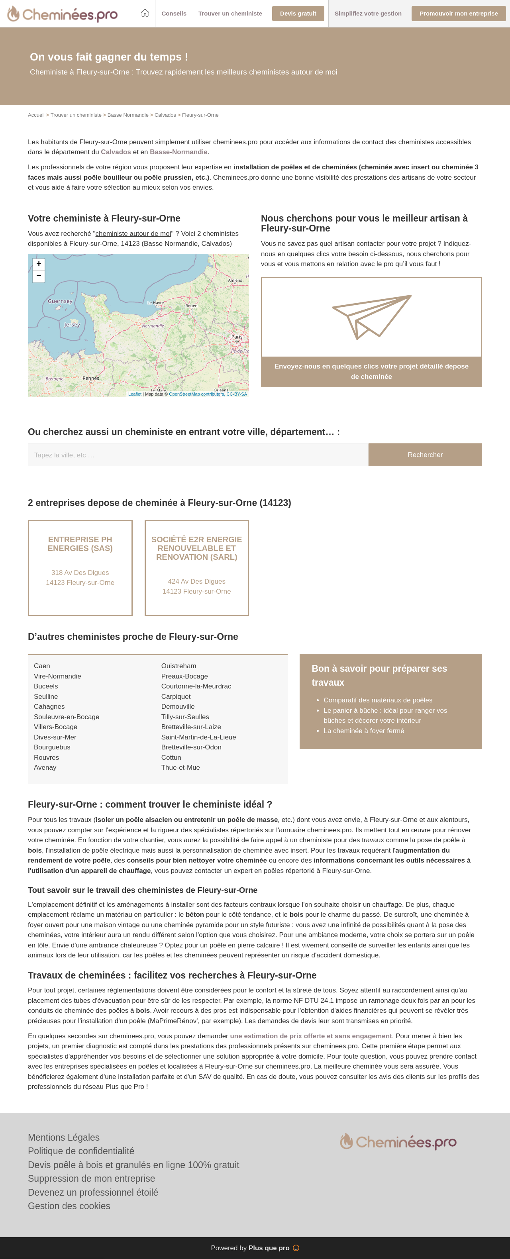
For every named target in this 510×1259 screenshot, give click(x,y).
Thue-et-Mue (180, 767)
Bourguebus (52, 747)
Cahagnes (49, 706)
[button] (173, 13)
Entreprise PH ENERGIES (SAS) (80, 544)
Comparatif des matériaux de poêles (378, 700)
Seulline (46, 696)
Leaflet (134, 394)
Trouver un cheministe (76, 115)
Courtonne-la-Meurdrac (196, 686)
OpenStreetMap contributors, (197, 394)
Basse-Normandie (179, 152)
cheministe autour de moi (133, 233)
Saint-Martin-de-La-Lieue (198, 737)
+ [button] (38, 265)
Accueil (36, 115)
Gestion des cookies (69, 1206)
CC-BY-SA (236, 394)
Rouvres (46, 757)
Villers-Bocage (55, 727)
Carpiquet (176, 696)
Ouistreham (178, 666)
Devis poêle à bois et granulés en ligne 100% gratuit (133, 1165)
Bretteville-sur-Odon (191, 747)
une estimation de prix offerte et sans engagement (311, 1036)
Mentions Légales (64, 1137)
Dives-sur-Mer (55, 737)
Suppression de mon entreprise (91, 1178)
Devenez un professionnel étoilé (93, 1192)
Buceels (46, 686)
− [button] (38, 276)
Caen (42, 666)
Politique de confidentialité (81, 1151)
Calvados (165, 115)
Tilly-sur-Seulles (185, 717)
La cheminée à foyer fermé (364, 731)
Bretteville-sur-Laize (191, 727)
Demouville (178, 706)
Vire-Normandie (57, 676)
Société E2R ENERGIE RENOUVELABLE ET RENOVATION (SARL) (196, 548)
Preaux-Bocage (184, 676)
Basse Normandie (128, 115)
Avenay (45, 767)
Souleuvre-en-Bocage (66, 717)
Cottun (171, 757)
